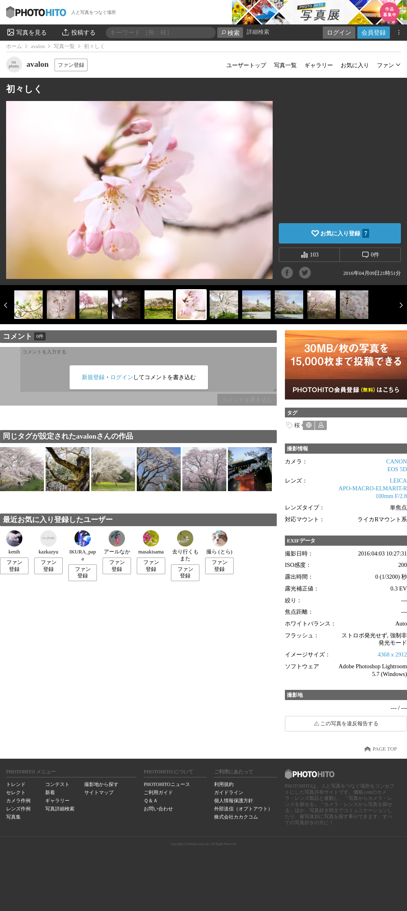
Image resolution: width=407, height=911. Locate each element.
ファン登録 (71, 65)
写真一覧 (64, 46)
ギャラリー (318, 65)
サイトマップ (99, 792)
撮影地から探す (101, 784)
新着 (50, 792)
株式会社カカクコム (236, 816)
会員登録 (373, 32)
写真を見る (26, 32)
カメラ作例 (18, 800)
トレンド (16, 784)
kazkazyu (48, 542)
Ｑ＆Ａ (151, 800)
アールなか (117, 542)
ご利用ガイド (158, 792)
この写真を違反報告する (349, 724)
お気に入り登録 (344, 233)
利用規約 (224, 784)
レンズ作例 (18, 808)
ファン (385, 65)
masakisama (151, 542)
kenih (14, 542)
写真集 (13, 816)
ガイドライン (228, 792)
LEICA (398, 480)
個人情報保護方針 (233, 800)
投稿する (78, 32)
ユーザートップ (246, 65)
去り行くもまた (185, 546)
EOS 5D (397, 469)
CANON (396, 461)
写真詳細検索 (59, 808)
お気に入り (355, 65)
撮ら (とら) (219, 542)
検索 (230, 32)
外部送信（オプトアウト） (243, 808)
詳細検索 (258, 32)
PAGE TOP (385, 749)
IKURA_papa (82, 546)
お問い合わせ (158, 808)
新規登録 (93, 377)
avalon (38, 46)
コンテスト (57, 784)
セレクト (16, 792)
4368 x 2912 (392, 654)
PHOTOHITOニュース (167, 784)
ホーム (14, 46)
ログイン (339, 32)
